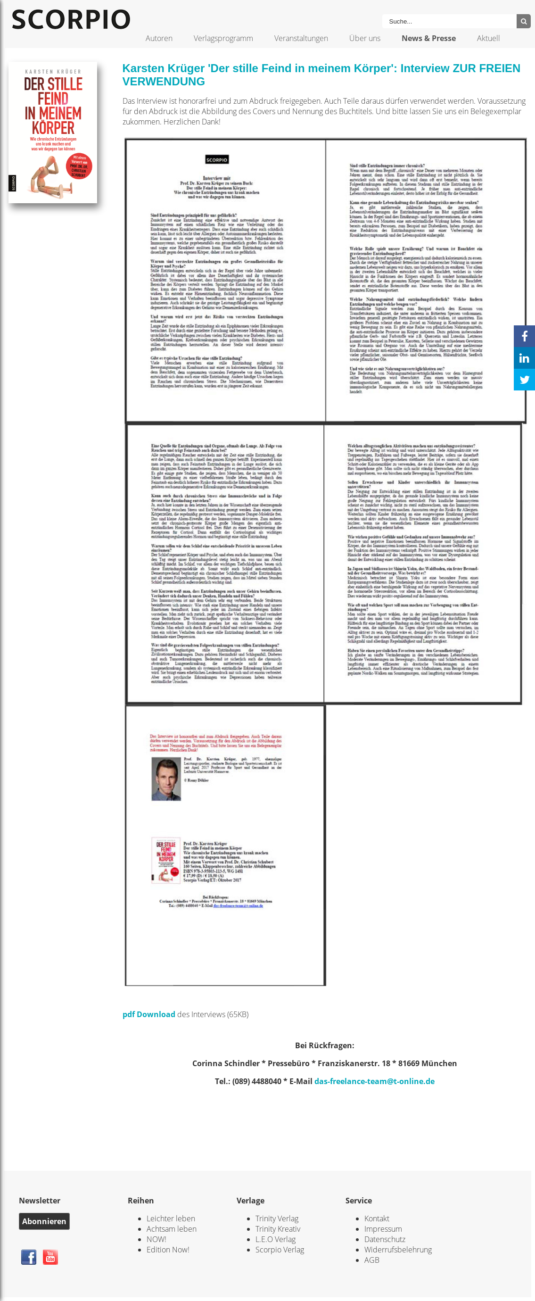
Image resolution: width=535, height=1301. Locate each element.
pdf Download (149, 1014)
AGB (371, 1260)
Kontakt (376, 1218)
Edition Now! (168, 1249)
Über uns (364, 38)
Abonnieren (44, 1221)
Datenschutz (384, 1239)
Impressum (383, 1229)
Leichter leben (171, 1218)
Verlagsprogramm (223, 38)
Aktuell (488, 38)
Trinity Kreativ (277, 1229)
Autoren (159, 38)
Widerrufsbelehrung (398, 1249)
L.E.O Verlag (275, 1239)
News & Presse (429, 38)
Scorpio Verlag (279, 1249)
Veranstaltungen (301, 38)
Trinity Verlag (276, 1218)
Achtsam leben (172, 1229)
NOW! (156, 1239)
